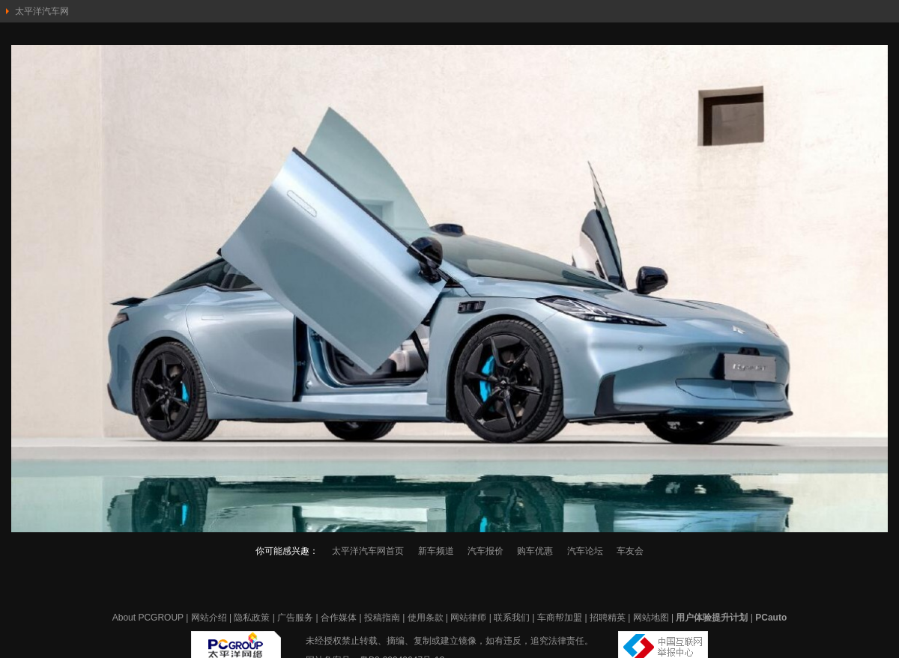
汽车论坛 (585, 551)
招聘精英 (608, 617)
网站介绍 (209, 617)
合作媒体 (339, 617)
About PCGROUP (148, 617)
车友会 (630, 551)
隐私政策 (252, 617)
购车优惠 (535, 551)
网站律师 (468, 617)
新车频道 (436, 551)
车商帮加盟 (559, 617)
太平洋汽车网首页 (368, 551)
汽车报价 (485, 551)
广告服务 (295, 617)
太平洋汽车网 (42, 11)
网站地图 (651, 617)
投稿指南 (382, 617)
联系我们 (512, 617)
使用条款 (426, 617)
